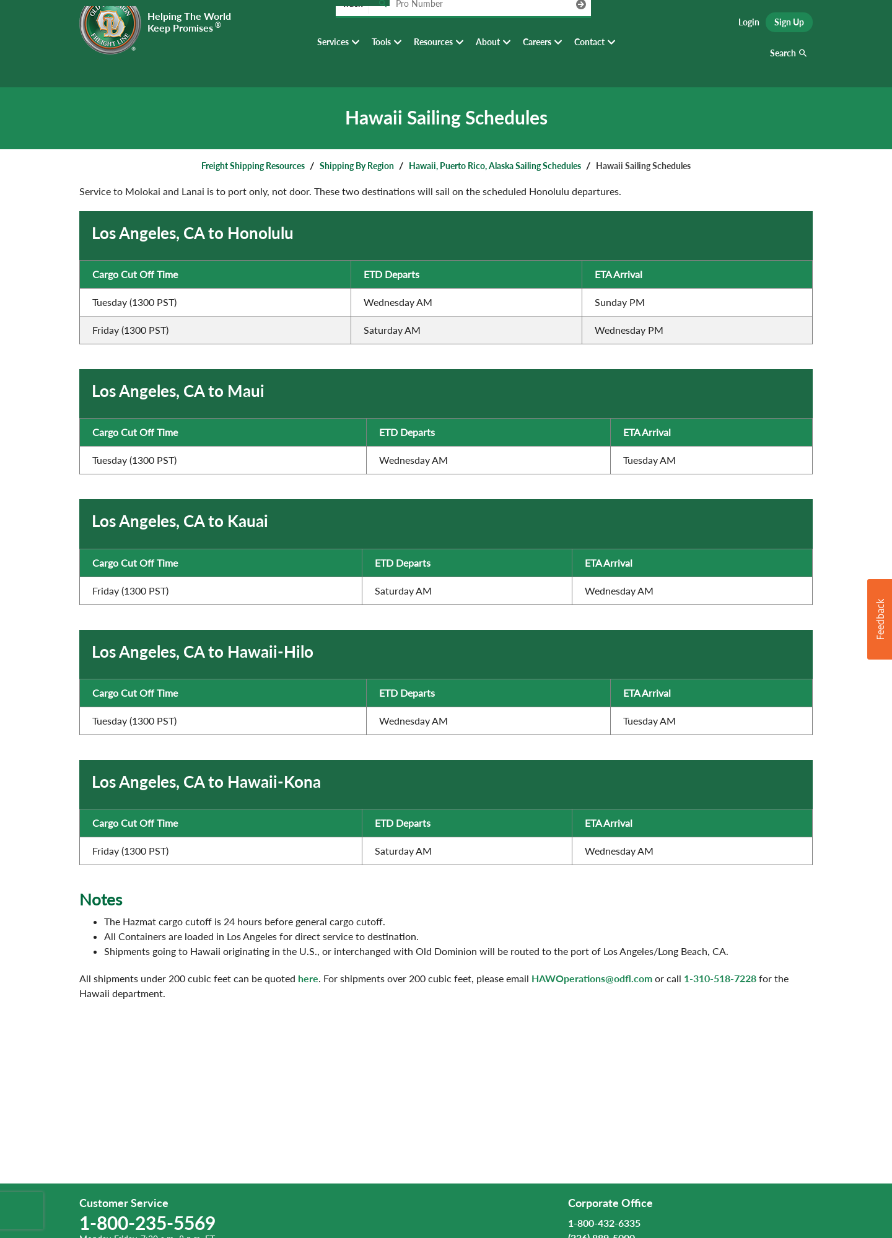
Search (783, 62)
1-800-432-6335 (604, 1223)
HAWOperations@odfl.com (591, 978)
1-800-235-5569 (147, 1222)
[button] (879, 619)
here (308, 978)
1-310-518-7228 (720, 978)
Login (748, 25)
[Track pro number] (382, 24)
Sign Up (789, 25)
